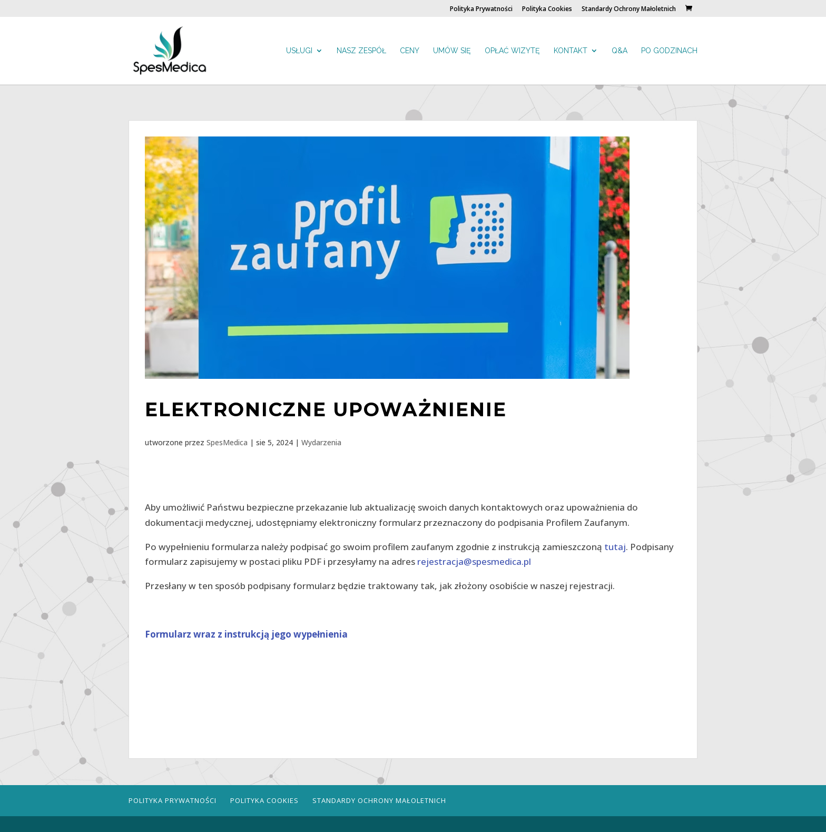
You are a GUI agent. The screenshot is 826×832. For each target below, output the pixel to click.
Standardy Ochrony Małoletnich (629, 9)
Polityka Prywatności (481, 9)
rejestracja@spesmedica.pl (474, 561)
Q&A (619, 51)
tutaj (615, 547)
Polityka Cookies (547, 9)
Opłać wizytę (512, 51)
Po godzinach (669, 51)
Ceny (409, 51)
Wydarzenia (321, 442)
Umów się (452, 51)
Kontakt (570, 51)
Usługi (299, 51)
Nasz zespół (361, 51)
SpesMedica (227, 442)
